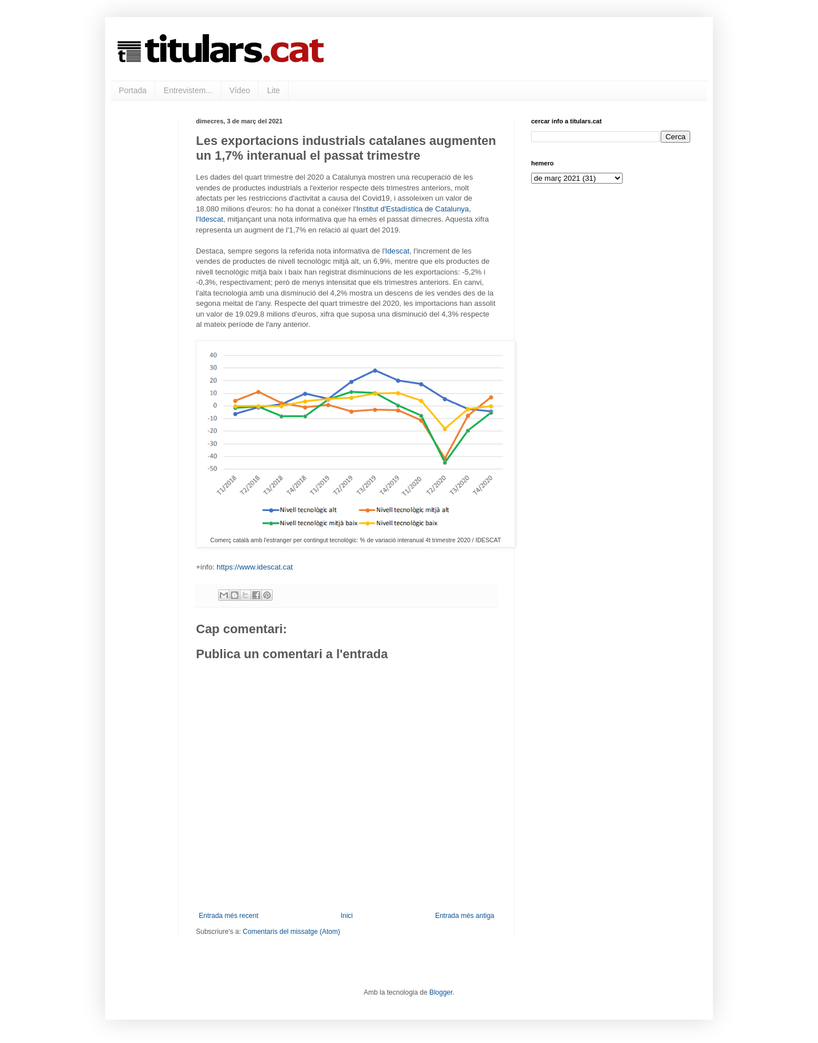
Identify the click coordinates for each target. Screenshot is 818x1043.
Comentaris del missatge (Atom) (291, 932)
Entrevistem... (188, 90)
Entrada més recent (228, 916)
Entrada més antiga (464, 916)
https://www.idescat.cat (254, 567)
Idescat (397, 251)
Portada (133, 90)
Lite (273, 90)
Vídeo (240, 90)
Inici (347, 916)
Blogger (441, 992)
